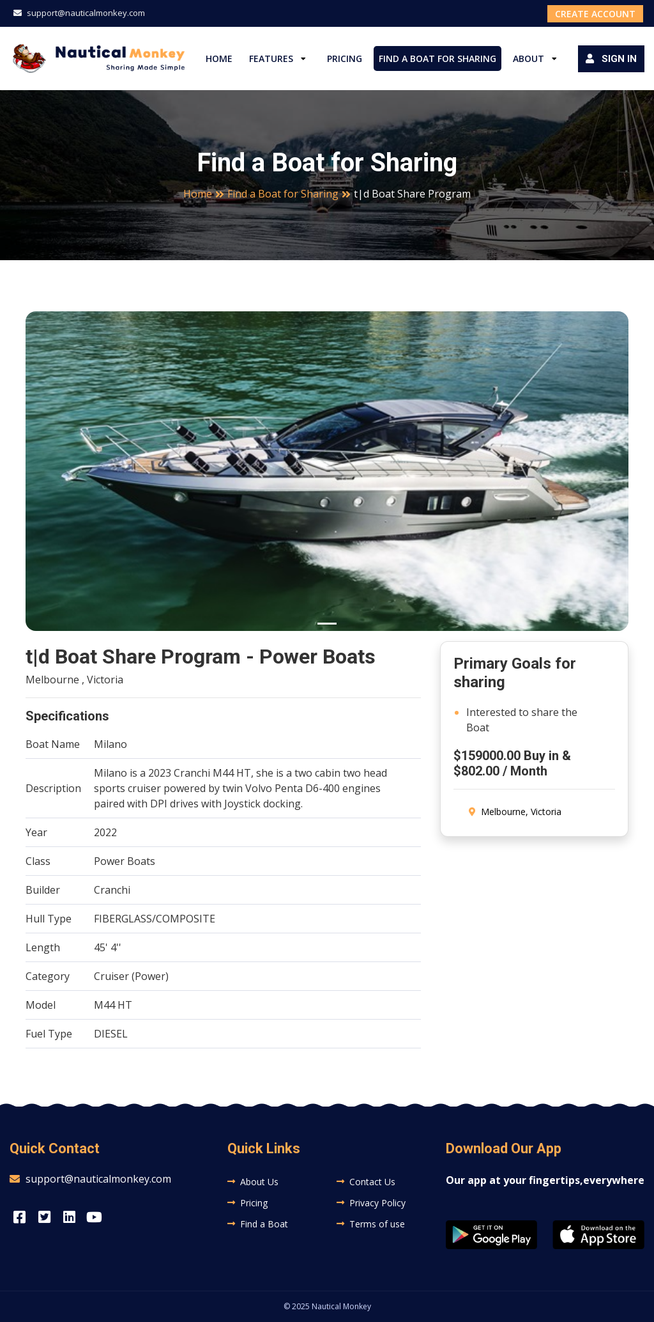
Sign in (611, 59)
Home (219, 58)
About (528, 58)
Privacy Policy (377, 1203)
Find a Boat (264, 1224)
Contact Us (372, 1182)
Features (271, 58)
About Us (259, 1182)
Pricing (344, 58)
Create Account (595, 14)
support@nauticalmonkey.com (79, 13)
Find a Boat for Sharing (437, 58)
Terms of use (377, 1224)
